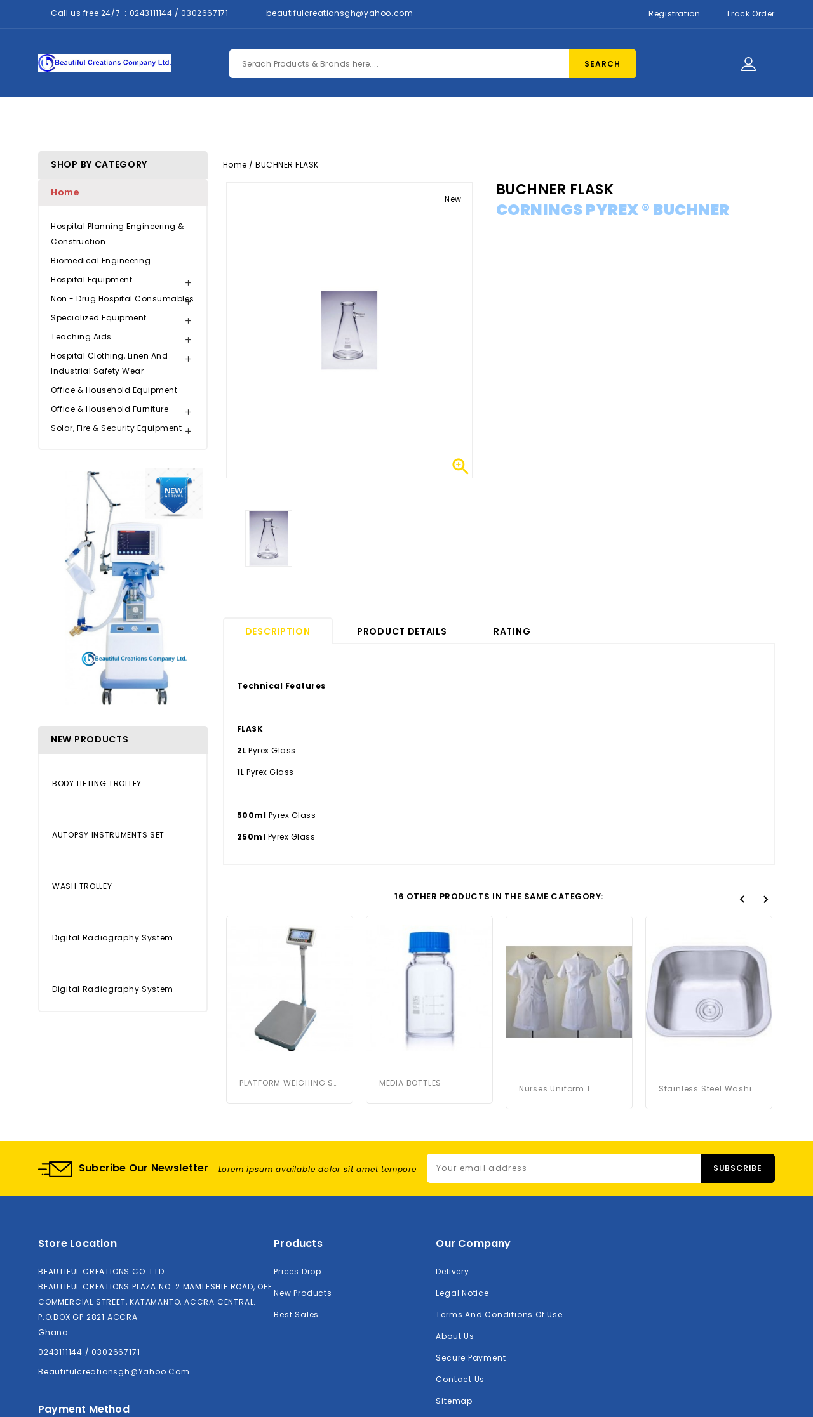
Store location (77, 1237)
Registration (674, 13)
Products (299, 121)
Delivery (452, 1265)
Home (233, 121)
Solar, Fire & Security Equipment (116, 428)
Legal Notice (462, 1287)
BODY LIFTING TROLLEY (97, 783)
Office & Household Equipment (114, 390)
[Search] (432, 63)
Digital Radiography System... (116, 937)
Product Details (402, 631)
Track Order (750, 13)
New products (303, 1287)
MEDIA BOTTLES (410, 1083)
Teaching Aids (81, 336)
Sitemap (454, 1395)
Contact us (460, 1373)
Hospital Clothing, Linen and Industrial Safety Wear (109, 363)
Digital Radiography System (112, 989)
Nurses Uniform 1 (554, 952)
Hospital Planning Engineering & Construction (117, 234)
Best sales (296, 1308)
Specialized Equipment (99, 317)
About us (455, 1330)
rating (512, 631)
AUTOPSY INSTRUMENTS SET (108, 834)
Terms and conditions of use (499, 1308)
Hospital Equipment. (93, 279)
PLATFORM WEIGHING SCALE (289, 1083)
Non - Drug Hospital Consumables (122, 298)
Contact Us (437, 121)
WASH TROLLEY (82, 886)
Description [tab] (278, 631)
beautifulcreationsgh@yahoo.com (339, 13)
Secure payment (471, 1352)
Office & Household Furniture (109, 409)
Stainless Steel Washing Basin (709, 952)
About (365, 121)
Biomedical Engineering (101, 260)
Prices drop (297, 1265)
